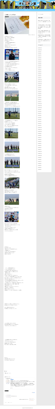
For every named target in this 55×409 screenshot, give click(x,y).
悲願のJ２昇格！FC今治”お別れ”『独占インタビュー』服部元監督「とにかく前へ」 (44, 21)
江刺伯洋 (11, 379)
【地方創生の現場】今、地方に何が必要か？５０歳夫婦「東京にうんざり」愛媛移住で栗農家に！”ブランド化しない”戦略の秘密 (44, 27)
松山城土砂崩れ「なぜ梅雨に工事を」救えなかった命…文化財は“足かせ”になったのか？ (44, 40)
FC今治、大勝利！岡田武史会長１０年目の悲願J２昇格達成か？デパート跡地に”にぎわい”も (44, 31)
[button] (50, 14)
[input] (44, 14)
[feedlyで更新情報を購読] (10, 388)
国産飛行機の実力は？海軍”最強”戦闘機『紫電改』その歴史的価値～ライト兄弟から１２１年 (44, 36)
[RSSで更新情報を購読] (12, 388)
